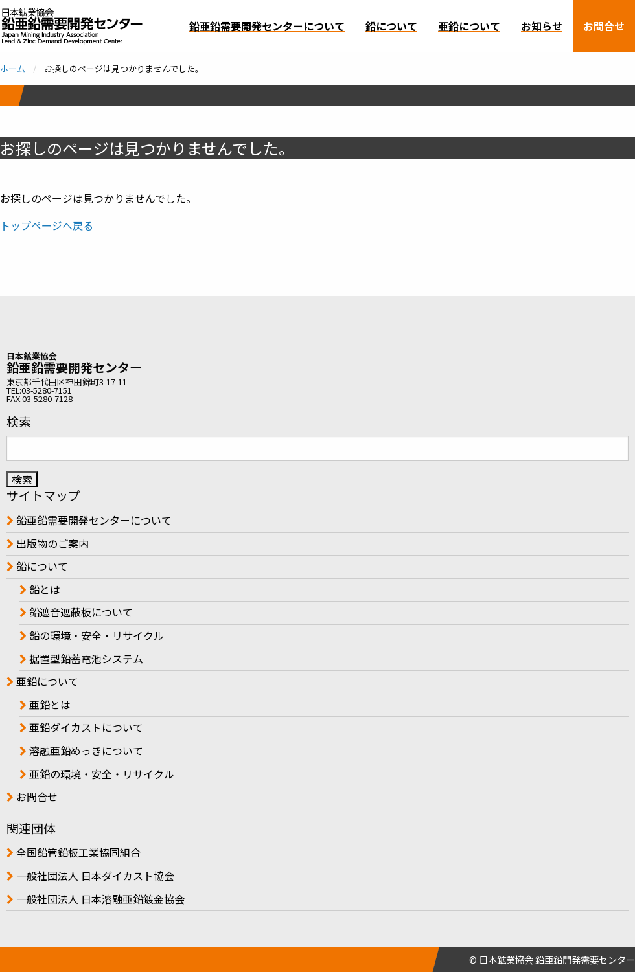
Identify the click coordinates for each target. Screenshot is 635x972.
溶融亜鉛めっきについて (85, 750)
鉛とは (43, 589)
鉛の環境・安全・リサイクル (95, 635)
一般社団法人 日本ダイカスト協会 (94, 875)
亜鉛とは (49, 704)
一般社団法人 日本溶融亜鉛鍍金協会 (99, 899)
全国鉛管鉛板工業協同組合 (77, 852)
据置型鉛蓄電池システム (85, 658)
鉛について (391, 26)
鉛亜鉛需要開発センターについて (267, 26)
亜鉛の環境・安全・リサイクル (100, 774)
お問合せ (604, 26)
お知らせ (541, 26)
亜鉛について (469, 26)
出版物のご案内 (51, 543)
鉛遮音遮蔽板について (80, 612)
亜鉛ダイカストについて (85, 727)
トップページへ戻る (46, 225)
